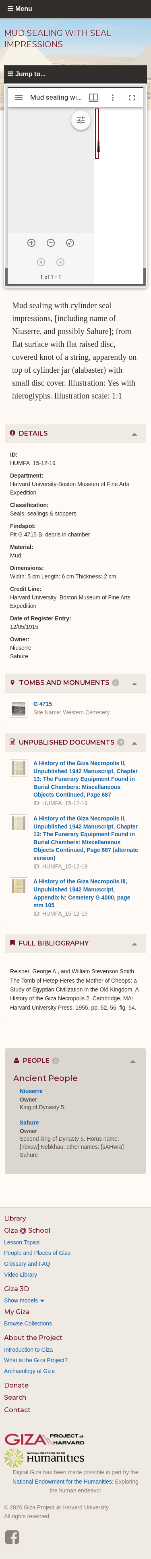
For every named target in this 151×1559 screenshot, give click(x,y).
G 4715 (42, 704)
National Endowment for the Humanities (62, 1481)
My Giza (17, 1312)
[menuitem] (75, 1300)
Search (15, 1397)
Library (15, 1218)
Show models (21, 1300)
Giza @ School (27, 1230)
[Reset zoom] (70, 243)
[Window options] (112, 97)
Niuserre (31, 1091)
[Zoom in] (31, 243)
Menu (23, 8)
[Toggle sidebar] (19, 97)
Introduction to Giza (28, 1349)
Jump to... (30, 74)
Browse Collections (28, 1323)
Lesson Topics (21, 1242)
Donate (16, 1385)
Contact (17, 1410)
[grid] (118, 195)
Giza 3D (16, 1289)
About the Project (33, 1338)
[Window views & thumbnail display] (93, 97)
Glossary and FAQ (27, 1264)
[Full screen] (132, 97)
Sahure (29, 1122)
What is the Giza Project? (36, 1360)
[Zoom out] (50, 243)
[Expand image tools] (81, 120)
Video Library (20, 1274)
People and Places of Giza (37, 1253)
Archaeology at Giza (29, 1371)
